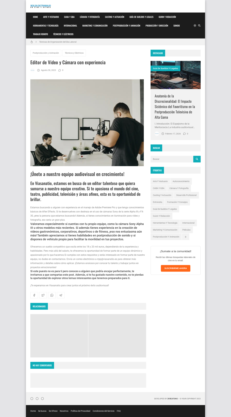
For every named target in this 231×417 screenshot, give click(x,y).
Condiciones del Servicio (103, 411)
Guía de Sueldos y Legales (141, 16)
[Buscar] (199, 25)
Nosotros (64, 411)
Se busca (42, 411)
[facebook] (34, 295)
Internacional (70, 25)
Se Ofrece (53, 411)
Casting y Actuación (114, 16)
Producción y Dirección (157, 25)
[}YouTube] (42, 399)
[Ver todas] (185, 236)
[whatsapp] (52, 295)
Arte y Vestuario (51, 16)
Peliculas (186, 230)
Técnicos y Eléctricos (63, 34)
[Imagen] (176, 75)
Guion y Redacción (167, 16)
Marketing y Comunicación (95, 25)
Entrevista (157, 202)
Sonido (176, 25)
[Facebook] (37, 399)
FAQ (119, 411)
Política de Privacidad (80, 411)
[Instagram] (31, 399)
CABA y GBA (69, 16)
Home (35, 16)
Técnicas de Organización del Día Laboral (57, 42)
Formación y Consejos (177, 202)
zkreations (172, 399)
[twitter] (43, 295)
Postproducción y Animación (126, 25)
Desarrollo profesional (186, 195)
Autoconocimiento (181, 181)
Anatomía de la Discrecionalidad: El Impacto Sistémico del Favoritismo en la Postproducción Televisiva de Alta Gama (175, 106)
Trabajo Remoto (40, 34)
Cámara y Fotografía (90, 16)
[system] (195, 25)
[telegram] (61, 295)
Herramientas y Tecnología (45, 25)
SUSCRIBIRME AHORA (175, 268)
